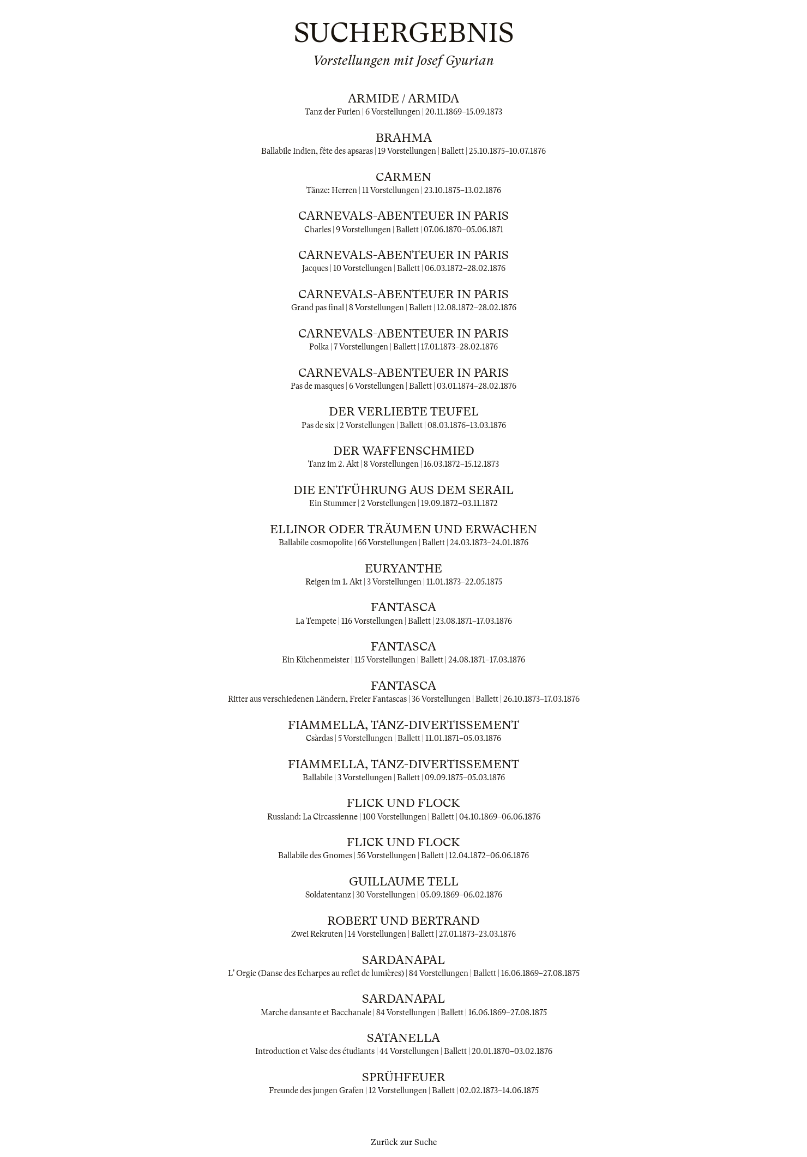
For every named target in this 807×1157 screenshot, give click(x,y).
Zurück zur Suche (404, 1142)
